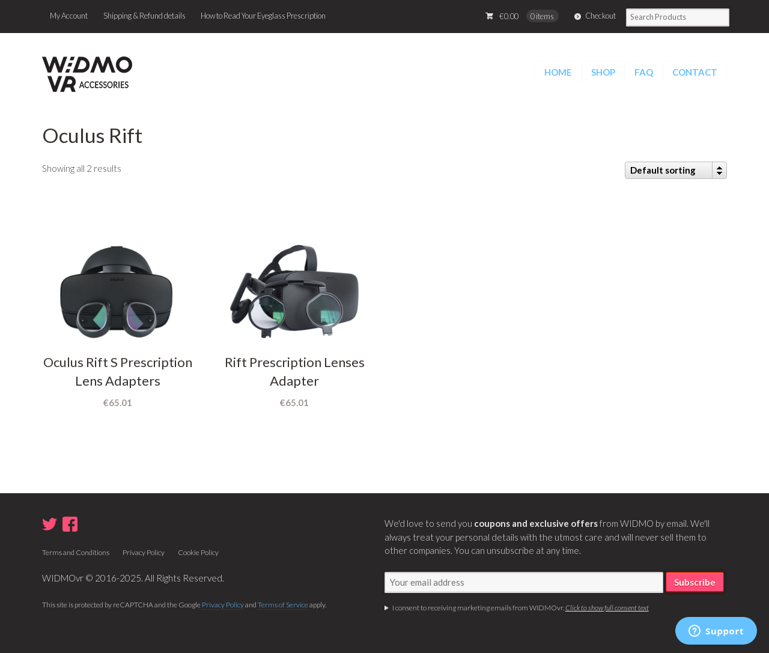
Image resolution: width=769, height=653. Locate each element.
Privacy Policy (144, 552)
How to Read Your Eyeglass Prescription (263, 15)
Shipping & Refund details (144, 15)
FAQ (643, 72)
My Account (69, 15)
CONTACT (694, 72)
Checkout (600, 15)
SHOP (603, 72)
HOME (558, 72)
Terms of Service (283, 604)
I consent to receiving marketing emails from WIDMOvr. (520, 607)
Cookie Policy (198, 552)
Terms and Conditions (75, 552)
